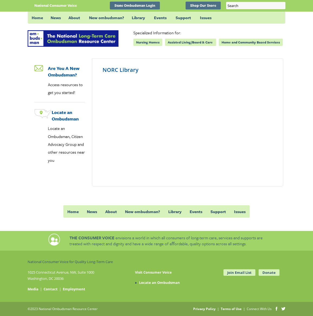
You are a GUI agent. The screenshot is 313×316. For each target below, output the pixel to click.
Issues (206, 18)
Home (37, 18)
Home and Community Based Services (251, 42)
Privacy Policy (204, 309)
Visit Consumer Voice (153, 272)
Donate (269, 272)
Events (160, 18)
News (56, 18)
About (74, 18)
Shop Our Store (203, 5)
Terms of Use (231, 309)
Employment (74, 289)
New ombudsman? (106, 18)
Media (33, 289)
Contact (51, 289)
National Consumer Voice (55, 5)
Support (183, 18)
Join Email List (239, 272)
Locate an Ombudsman (65, 115)
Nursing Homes (148, 42)
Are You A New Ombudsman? (64, 71)
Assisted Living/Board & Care (190, 42)
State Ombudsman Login (134, 5)
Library (138, 18)
